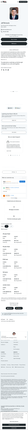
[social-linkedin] (3, 69)
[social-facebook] (1, 69)
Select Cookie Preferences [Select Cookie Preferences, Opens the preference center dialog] (14, 421)
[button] (1, 2)
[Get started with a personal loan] (14, 132)
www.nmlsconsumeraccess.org (7, 409)
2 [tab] (11, 226)
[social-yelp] (6, 69)
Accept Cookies (14, 427)
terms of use (7, 418)
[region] (14, 421)
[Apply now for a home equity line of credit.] (14, 120)
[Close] (26, 413)
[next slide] (17, 91)
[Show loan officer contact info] (25, 337)
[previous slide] (11, 91)
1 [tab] (6, 226)
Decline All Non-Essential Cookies (14, 424)
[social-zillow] (8, 69)
